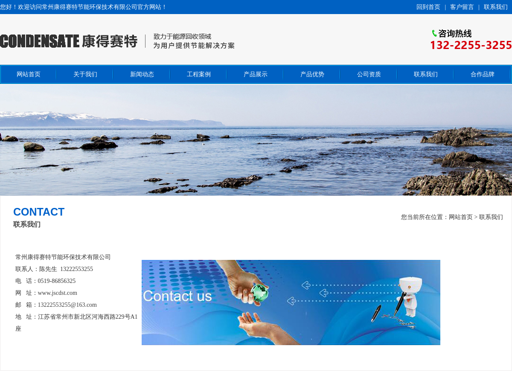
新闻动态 (142, 74)
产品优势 (312, 74)
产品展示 (256, 74)
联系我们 (496, 7)
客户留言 (462, 7)
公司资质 (369, 74)
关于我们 (85, 74)
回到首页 (428, 7)
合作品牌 (483, 74)
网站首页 (29, 74)
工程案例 (199, 74)
